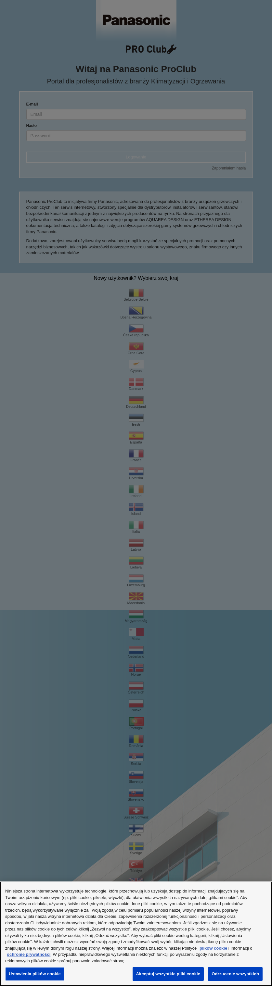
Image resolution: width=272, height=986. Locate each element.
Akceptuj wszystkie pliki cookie (168, 973)
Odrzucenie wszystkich (235, 973)
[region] (136, 933)
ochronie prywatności (28, 954)
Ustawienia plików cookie (35, 973)
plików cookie (213, 948)
